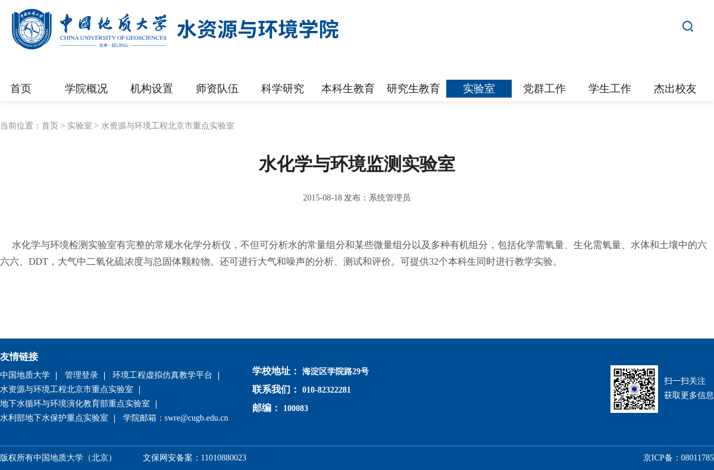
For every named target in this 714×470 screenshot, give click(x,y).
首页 (50, 125)
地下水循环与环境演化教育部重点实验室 (75, 403)
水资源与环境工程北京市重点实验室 (167, 125)
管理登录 (81, 375)
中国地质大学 (25, 375)
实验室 (79, 125)
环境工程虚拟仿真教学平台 (162, 375)
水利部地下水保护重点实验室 (54, 417)
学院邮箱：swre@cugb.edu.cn (175, 417)
